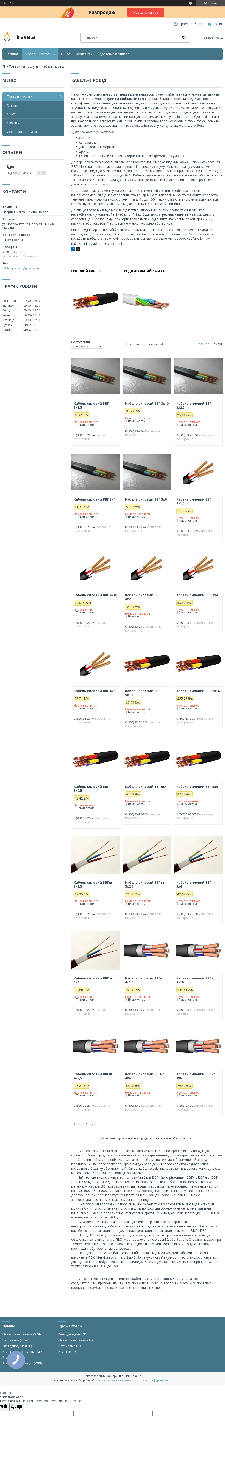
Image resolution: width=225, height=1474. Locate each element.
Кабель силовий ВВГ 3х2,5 (193, 406)
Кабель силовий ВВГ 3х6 (146, 499)
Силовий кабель (86, 271)
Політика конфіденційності (154, 1380)
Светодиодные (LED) (17, 1346)
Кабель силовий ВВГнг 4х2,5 (93, 1076)
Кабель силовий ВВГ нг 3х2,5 (145, 884)
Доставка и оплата (114, 54)
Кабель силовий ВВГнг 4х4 (144, 1076)
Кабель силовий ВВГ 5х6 (197, 787)
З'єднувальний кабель (144, 271)
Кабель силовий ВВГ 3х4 (94, 499)
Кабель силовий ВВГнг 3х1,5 (93, 884)
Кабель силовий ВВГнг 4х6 (195, 1076)
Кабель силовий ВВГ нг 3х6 (93, 980)
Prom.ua (135, 1376)
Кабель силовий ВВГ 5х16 (198, 691)
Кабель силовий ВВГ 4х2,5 (142, 597)
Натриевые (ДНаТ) (15, 1340)
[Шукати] (184, 38)
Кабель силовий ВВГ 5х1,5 (142, 693)
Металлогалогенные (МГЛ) (21, 1334)
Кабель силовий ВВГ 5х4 (146, 787)
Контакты (84, 54)
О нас (65, 54)
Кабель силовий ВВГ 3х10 (147, 404)
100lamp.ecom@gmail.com (20, 268)
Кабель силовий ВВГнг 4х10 (195, 980)
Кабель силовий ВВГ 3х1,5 (91, 406)
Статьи (12, 105)
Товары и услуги (38, 54)
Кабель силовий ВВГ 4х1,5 (193, 501)
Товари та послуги (23, 66)
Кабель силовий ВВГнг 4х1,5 (144, 980)
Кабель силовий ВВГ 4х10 (95, 595)
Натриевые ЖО (69, 1346)
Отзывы (13, 123)
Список (217, 344)
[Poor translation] (16, 1407)
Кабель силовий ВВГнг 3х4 (195, 884)
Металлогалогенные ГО (75, 1340)
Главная (12, 54)
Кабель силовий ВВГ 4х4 (197, 595)
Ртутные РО (67, 1352)
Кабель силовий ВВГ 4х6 (94, 691)
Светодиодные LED (72, 1334)
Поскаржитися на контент (115, 1380)
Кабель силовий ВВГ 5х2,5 (91, 789)
